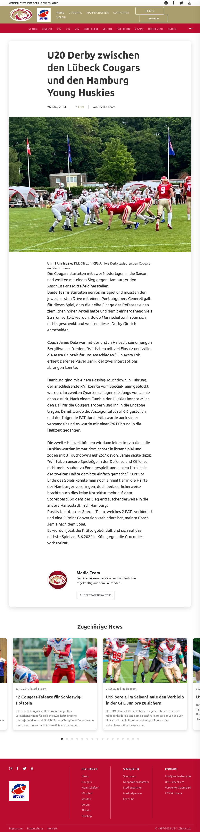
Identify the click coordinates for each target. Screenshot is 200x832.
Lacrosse (107, 28)
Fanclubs (128, 798)
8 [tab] (97, 739)
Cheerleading (91, 28)
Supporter (121, 12)
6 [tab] (87, 739)
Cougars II (47, 28)
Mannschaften (98, 12)
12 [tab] (118, 739)
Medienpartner (132, 787)
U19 (59, 28)
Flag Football (123, 28)
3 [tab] (72, 739)
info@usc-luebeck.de (178, 776)
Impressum (16, 828)
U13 (77, 28)
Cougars (75, 12)
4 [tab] (77, 739)
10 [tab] (108, 739)
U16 (68, 28)
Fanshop (87, 816)
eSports (172, 28)
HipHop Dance (155, 28)
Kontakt (52, 828)
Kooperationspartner (136, 781)
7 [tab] (92, 739)
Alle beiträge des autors (95, 594)
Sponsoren (129, 776)
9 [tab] (103, 739)
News (60, 12)
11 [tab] (113, 739)
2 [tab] (67, 739)
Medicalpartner (132, 793)
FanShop (153, 18)
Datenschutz (35, 828)
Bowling (139, 28)
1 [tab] (62, 739)
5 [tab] (82, 739)
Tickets (149, 10)
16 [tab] (138, 739)
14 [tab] (128, 739)
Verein (61, 17)
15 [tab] (133, 739)
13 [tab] (123, 739)
